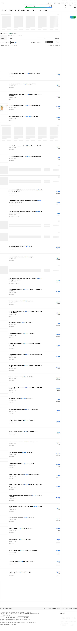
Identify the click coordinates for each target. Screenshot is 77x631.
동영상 (40, 10)
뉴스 (28, 10)
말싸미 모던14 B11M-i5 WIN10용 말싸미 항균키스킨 (21, 561)
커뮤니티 (66, 3)
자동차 (48, 3)
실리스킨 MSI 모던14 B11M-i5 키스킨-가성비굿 (20, 322)
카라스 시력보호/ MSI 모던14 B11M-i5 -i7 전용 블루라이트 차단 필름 (25, 146)
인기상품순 (2, 45)
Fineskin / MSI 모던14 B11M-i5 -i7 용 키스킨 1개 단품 (22, 84)
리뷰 (36, 10)
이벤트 (70, 3)
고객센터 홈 (63, 618)
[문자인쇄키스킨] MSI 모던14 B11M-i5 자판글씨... (21, 257)
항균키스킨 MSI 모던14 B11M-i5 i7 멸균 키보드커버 (21, 301)
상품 (15, 10)
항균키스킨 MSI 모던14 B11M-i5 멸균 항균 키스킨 (21, 377)
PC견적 (54, 3)
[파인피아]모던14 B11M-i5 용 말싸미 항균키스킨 (21, 528)
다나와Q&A (45, 10)
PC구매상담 (58, 3)
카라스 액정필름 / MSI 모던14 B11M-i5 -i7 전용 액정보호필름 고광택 (25, 156)
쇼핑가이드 (23, 10)
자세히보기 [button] (20, 617)
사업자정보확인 (37, 613)
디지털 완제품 (10, 35)
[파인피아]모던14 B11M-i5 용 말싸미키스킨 (20, 539)
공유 (75, 10)
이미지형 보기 (55, 42)
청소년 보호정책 (61, 608)
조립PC (51, 3)
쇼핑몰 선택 (33, 42)
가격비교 (8, 42)
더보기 (75, 3)
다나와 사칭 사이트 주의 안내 (7, 608)
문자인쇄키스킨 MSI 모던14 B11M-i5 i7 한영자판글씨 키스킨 (23, 409)
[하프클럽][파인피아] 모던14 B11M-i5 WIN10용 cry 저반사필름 (24, 474)
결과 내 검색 (49, 42)
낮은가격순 (7, 45)
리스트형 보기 (54, 42)
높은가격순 (11, 45)
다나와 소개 (45, 608)
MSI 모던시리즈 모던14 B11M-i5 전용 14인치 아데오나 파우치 (23, 431)
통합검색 (11, 10)
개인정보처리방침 (55, 608)
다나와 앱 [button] (2, 3)
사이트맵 (66, 608)
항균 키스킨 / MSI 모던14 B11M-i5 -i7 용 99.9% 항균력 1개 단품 (24, 73)
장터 (19, 10)
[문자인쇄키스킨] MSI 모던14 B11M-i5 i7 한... (20, 246)
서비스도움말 (73, 618)
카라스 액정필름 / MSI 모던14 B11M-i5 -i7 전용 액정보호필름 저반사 (25, 105)
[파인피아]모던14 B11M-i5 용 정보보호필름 (20, 572)
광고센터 (70, 608)
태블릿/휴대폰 (20, 35)
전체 (2, 42)
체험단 (72, 3)
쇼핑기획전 (62, 3)
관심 (15, 85)
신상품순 (15, 45)
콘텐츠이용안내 (26, 617)
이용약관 (49, 608)
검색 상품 (14, 42)
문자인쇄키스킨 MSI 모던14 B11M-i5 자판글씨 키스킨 (22, 333)
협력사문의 (75, 608)
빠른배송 (11, 38)
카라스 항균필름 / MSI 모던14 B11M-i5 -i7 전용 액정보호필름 (23, 116)
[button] (65, 6)
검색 (57, 38)
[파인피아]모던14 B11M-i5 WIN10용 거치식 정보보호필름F (23, 550)
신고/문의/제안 (68, 618)
